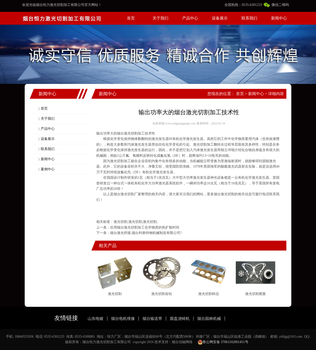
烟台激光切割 (127, 133)
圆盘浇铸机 (180, 318)
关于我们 (160, 18)
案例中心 (48, 169)
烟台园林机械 (209, 318)
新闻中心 (279, 18)
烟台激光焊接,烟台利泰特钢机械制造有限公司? (146, 233)
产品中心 (190, 18)
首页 (131, 18)
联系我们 (249, 18)
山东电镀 (95, 318)
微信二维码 (276, 5)
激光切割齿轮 (161, 294)
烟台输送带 (152, 318)
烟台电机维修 (123, 318)
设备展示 (220, 18)
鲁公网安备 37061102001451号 (223, 342)
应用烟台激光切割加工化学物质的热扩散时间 (144, 227)
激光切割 (200, 144)
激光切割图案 (255, 294)
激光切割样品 (208, 294)
